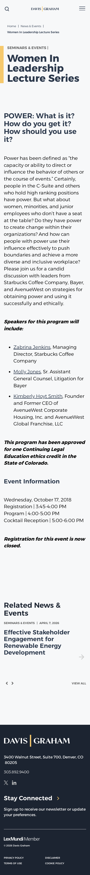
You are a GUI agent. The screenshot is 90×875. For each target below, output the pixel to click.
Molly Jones (27, 372)
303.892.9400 (16, 772)
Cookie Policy (54, 863)
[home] (45, 9)
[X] (6, 783)
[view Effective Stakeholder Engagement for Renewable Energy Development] (45, 640)
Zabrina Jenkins (31, 347)
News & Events (31, 26)
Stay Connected (31, 798)
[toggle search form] (7, 9)
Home (11, 26)
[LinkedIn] (14, 783)
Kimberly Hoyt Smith (37, 396)
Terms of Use (13, 863)
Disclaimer (52, 857)
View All (79, 683)
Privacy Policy (14, 857)
